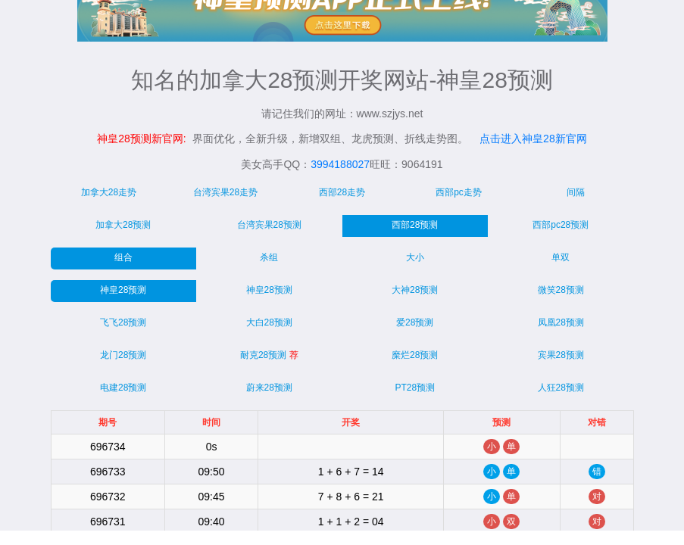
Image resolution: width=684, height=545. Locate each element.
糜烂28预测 (415, 355)
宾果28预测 (561, 355)
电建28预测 (123, 387)
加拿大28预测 (123, 225)
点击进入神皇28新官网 (533, 138)
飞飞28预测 (123, 322)
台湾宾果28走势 (225, 192)
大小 (415, 257)
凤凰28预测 (561, 322)
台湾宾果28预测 (269, 225)
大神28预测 (415, 290)
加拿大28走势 (108, 192)
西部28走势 (342, 192)
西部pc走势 (459, 192)
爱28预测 (414, 322)
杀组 (269, 257)
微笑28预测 (561, 290)
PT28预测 (415, 387)
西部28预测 (415, 225)
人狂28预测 (561, 387)
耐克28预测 (269, 355)
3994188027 (340, 164)
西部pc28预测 (561, 225)
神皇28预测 (123, 290)
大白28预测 (269, 322)
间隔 (576, 192)
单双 (560, 257)
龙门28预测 (123, 355)
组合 (123, 257)
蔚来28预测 (269, 387)
